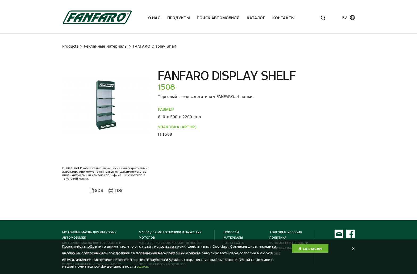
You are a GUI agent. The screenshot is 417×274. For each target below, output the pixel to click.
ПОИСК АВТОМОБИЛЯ (218, 17)
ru (344, 17)
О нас (154, 17)
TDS (119, 190)
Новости (231, 232)
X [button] (353, 248)
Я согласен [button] (310, 248)
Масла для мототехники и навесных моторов (170, 234)
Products (70, 46)
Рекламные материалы (105, 46)
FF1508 (165, 134)
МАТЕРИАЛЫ (233, 237)
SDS (99, 190)
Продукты (178, 17)
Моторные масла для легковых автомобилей (89, 234)
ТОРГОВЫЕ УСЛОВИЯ (285, 232)
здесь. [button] (143, 266)
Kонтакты (283, 17)
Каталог (256, 17)
